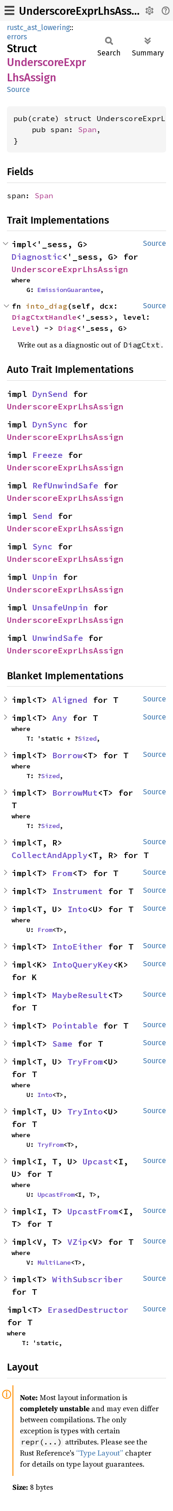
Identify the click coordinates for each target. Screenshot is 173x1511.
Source (18, 89)
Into (77, 909)
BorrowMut (75, 792)
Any (59, 718)
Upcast (98, 1161)
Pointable (75, 1025)
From (62, 873)
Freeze (47, 455)
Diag (67, 328)
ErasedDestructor (88, 1309)
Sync (42, 546)
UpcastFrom (55, 1194)
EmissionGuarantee (68, 290)
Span (87, 129)
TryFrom (85, 1061)
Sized (87, 738)
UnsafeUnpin (60, 607)
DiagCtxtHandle (44, 317)
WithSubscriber (87, 1279)
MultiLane (54, 1262)
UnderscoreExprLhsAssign (83, 11)
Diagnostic (37, 256)
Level (23, 328)
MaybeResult (80, 995)
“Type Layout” (99, 1453)
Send (42, 516)
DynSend (50, 394)
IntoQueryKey (82, 964)
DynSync (50, 424)
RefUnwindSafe (65, 485)
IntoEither (77, 946)
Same (62, 1043)
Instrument (77, 891)
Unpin (45, 577)
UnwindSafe (57, 638)
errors (17, 36)
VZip (77, 1242)
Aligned (70, 700)
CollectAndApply (50, 855)
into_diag (46, 306)
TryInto (85, 1111)
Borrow (67, 755)
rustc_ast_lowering (38, 27)
